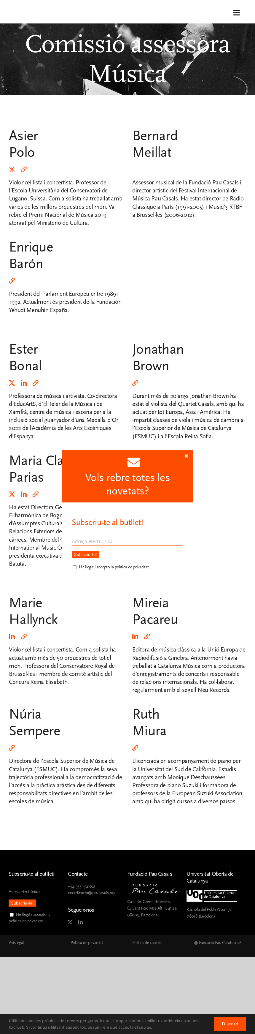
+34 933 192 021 (81, 886)
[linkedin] (24, 383)
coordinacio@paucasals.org (91, 892)
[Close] (186, 455)
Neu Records (213, 690)
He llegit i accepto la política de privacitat (114, 567)
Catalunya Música (178, 666)
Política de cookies (147, 942)
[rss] (24, 170)
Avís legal (16, 942)
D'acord (230, 1024)
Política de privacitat (87, 942)
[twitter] (12, 170)
